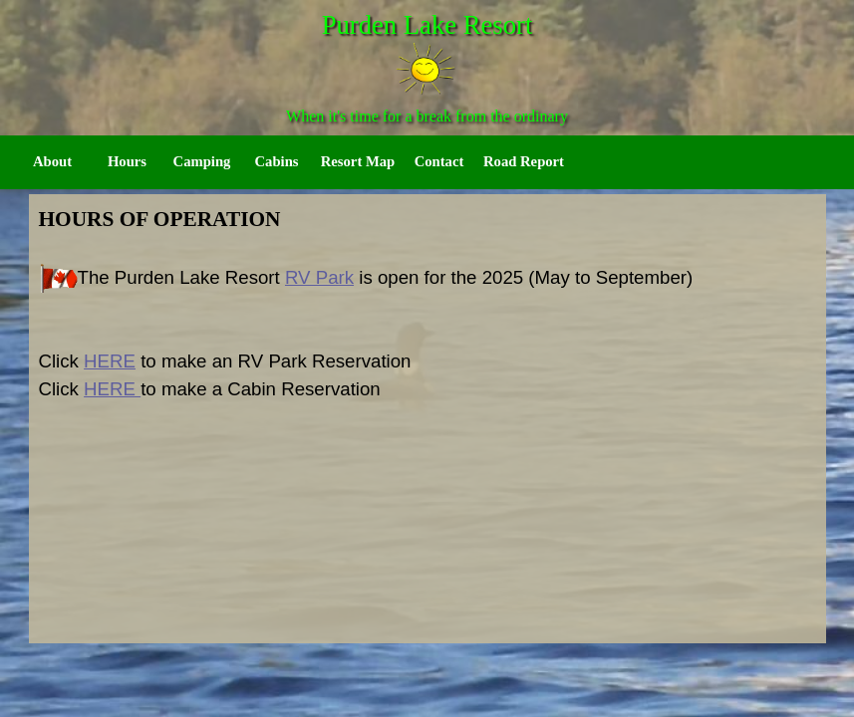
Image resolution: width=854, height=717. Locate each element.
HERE (110, 361)
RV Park (319, 277)
